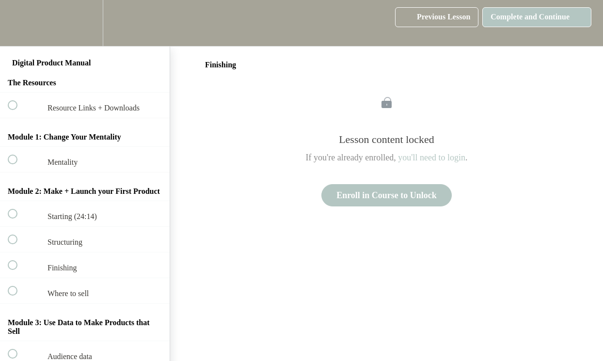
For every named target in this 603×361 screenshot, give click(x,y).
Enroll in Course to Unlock (386, 195)
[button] (18, 23)
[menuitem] (85, 23)
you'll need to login (431, 157)
